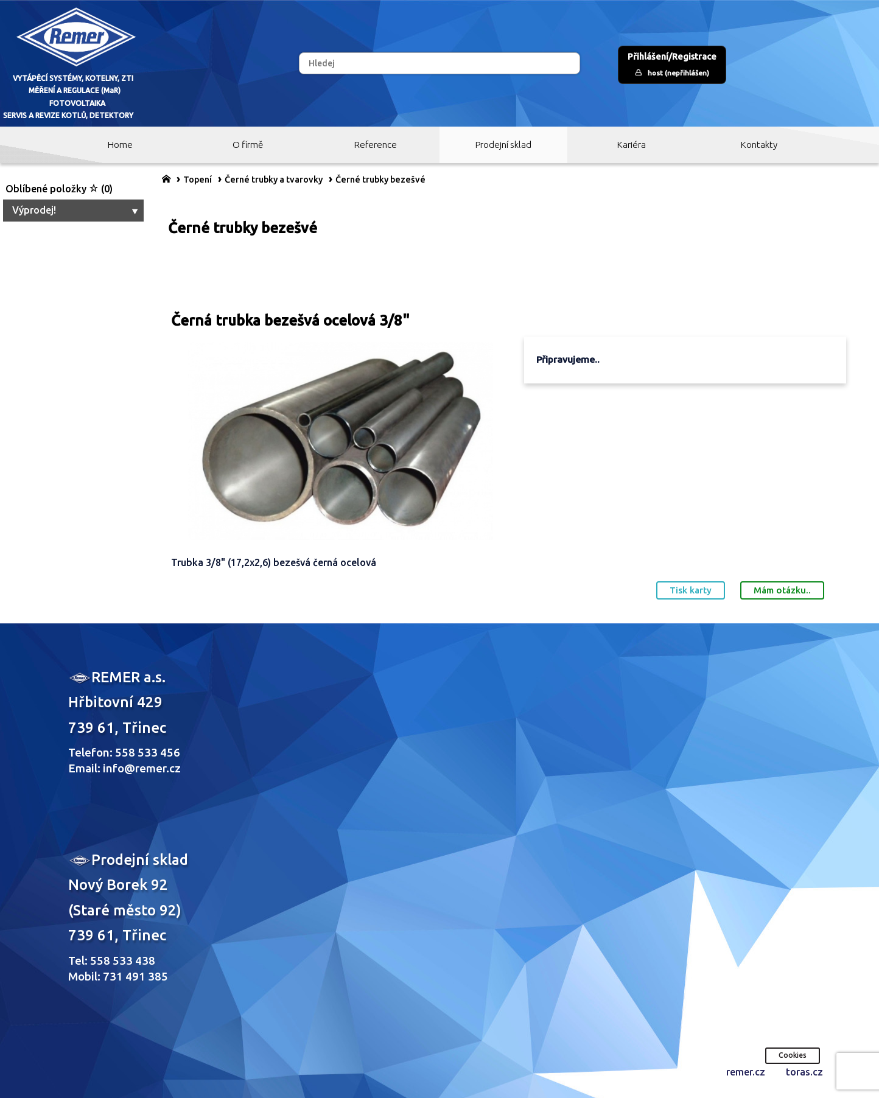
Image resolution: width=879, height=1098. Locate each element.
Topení (197, 179)
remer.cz (745, 1071)
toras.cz (804, 1071)
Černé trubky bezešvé (380, 179)
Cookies (793, 1055)
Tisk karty (691, 590)
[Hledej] (439, 63)
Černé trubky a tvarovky (274, 179)
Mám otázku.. (782, 590)
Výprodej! (76, 210)
